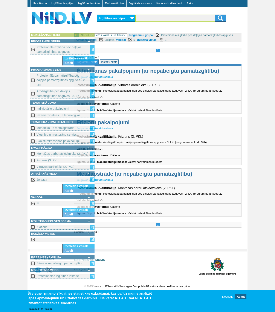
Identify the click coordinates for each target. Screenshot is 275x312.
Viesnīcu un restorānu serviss (57, 134)
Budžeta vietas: (202, 39)
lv (38, 203)
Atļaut (241, 296)
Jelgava (42, 179)
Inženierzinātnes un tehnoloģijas (58, 115)
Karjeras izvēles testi (169, 3)
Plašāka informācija (40, 308)
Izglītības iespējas (62, 3)
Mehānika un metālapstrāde (55, 128)
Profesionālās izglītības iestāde (58, 276)
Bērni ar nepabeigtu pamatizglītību (60, 263)
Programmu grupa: (164, 35)
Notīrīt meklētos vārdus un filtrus (126, 35)
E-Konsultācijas (114, 3)
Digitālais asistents (140, 3)
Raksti (190, 3)
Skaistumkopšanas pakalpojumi (58, 141)
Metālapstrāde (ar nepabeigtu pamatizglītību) (158, 186)
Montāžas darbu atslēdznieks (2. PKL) (63, 153)
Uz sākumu (40, 3)
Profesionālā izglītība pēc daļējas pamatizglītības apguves (59, 49)
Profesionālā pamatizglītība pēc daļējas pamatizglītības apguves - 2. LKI (61, 80)
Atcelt (68, 63)
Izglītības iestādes (89, 3)
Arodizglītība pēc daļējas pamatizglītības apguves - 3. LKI (58, 93)
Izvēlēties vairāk (76, 58)
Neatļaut (227, 296)
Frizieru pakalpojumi (126, 135)
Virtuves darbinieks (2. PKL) (56, 166)
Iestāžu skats (133, 62)
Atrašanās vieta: (141, 39)
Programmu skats (110, 62)
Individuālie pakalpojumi (53, 108)
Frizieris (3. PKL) (48, 160)
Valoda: (175, 39)
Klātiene (42, 227)
